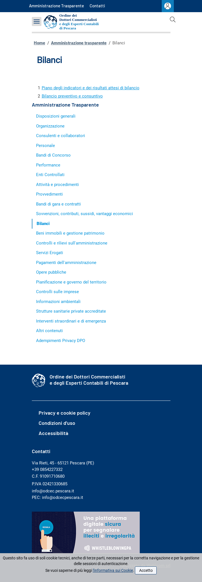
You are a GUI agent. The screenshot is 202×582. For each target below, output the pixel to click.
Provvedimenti (49, 194)
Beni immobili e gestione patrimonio (70, 233)
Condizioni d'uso (57, 423)
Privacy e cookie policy (64, 413)
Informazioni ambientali (58, 301)
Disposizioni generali (56, 116)
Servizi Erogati (49, 252)
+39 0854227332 (47, 469)
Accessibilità (53, 433)
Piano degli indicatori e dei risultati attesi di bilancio (90, 87)
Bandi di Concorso (53, 155)
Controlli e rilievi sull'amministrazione (71, 243)
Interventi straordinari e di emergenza (71, 321)
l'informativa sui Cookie (113, 570)
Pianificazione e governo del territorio (71, 282)
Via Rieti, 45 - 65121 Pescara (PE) (63, 463)
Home (39, 43)
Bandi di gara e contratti (58, 204)
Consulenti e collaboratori (60, 135)
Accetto (146, 570)
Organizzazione (50, 126)
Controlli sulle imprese (57, 291)
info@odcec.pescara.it (53, 491)
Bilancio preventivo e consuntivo (72, 96)
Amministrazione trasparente (78, 43)
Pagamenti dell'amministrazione (66, 262)
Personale (45, 145)
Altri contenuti (49, 330)
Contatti (97, 5)
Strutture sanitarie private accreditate (71, 311)
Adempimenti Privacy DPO (60, 340)
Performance (48, 165)
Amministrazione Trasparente (56, 5)
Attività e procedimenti (57, 184)
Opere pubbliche (51, 272)
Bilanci (43, 223)
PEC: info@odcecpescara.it (57, 497)
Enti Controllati (50, 174)
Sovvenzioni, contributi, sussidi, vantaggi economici (84, 213)
